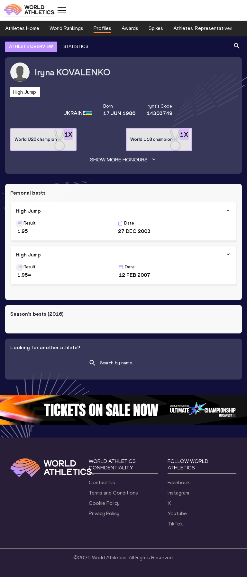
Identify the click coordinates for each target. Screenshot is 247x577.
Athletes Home (22, 28)
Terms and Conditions (113, 493)
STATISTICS (75, 46)
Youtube (177, 513)
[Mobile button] (61, 10)
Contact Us (102, 482)
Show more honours (123, 159)
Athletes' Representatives (203, 28)
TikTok (175, 524)
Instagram (178, 493)
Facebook (179, 482)
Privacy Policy (104, 513)
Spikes (156, 28)
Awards (130, 28)
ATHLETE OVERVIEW (31, 46)
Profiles (102, 28)
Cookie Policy (104, 503)
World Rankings (66, 28)
